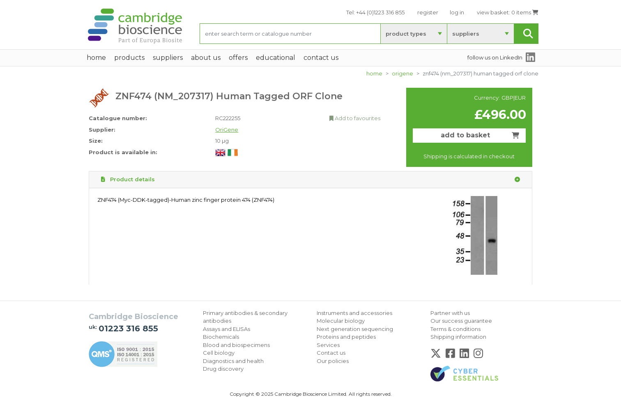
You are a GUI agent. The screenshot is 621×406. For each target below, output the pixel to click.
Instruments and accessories (354, 313)
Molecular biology (341, 320)
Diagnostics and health (233, 361)
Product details (310, 180)
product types (406, 33)
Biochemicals (221, 336)
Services (328, 345)
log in (457, 12)
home (96, 58)
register (427, 12)
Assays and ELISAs (226, 329)
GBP (507, 97)
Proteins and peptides (346, 336)
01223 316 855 (128, 328)
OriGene (402, 73)
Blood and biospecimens (236, 345)
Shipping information (458, 336)
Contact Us (321, 58)
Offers (238, 58)
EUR (520, 97)
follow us (494, 57)
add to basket (480, 135)
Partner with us (450, 313)
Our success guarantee (461, 320)
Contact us (331, 352)
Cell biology (219, 352)
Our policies (333, 361)
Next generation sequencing (355, 329)
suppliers (465, 33)
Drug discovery (223, 368)
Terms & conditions (455, 329)
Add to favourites (354, 118)
